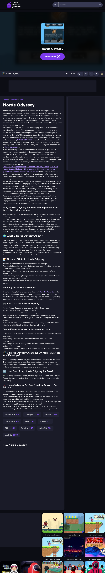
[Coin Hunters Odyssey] (52, 524)
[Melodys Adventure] (95, 524)
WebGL (11, 435)
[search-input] (78, 5)
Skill (10, 428)
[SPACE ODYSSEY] (95, 548)
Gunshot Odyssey (12, 147)
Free (29, 421)
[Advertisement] (52, 86)
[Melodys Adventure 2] (52, 548)
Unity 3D (45, 428)
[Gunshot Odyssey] (74, 524)
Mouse (45, 421)
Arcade (51, 414)
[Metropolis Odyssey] (74, 548)
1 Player (21, 100)
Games (5, 100)
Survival (27, 428)
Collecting (12, 421)
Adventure (13, 100)
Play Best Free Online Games (13, 5)
